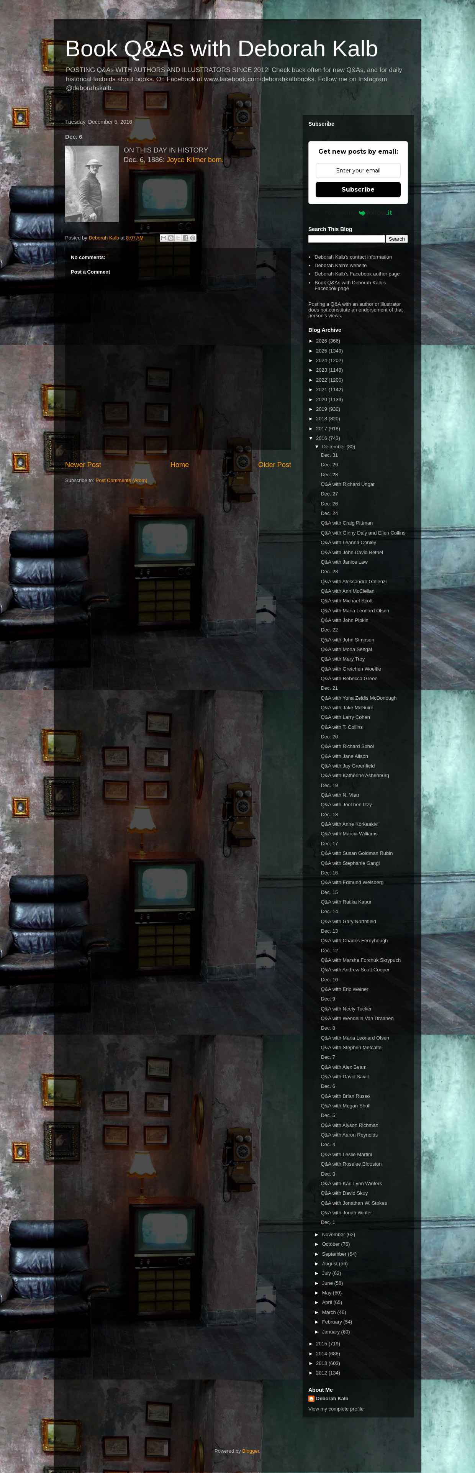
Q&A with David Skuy (344, 1193)
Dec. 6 (328, 1086)
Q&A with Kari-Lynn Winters (351, 1183)
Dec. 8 (328, 1028)
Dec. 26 (329, 504)
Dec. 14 (329, 911)
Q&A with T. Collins (342, 727)
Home (179, 465)
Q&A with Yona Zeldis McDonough (358, 698)
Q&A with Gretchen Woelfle (351, 669)
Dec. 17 (329, 843)
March (329, 1312)
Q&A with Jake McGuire (347, 707)
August (330, 1263)
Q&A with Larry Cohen (345, 717)
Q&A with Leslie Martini (346, 1154)
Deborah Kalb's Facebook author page (357, 274)
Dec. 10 (329, 980)
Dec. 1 (328, 1222)
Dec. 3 (328, 1174)
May (327, 1293)
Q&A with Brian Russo (345, 1096)
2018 (322, 419)
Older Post (274, 465)
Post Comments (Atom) (121, 480)
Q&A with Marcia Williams (349, 834)
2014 (322, 1354)
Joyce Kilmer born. (195, 160)
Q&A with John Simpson (347, 640)
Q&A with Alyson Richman (349, 1125)
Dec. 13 (329, 931)
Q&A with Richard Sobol (347, 746)
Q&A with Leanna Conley (348, 542)
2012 (322, 1373)
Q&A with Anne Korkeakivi (349, 824)
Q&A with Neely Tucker (346, 1009)
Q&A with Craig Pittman (347, 523)
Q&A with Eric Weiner (344, 989)
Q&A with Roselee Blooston (351, 1164)
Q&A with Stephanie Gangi (350, 863)
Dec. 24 (329, 513)
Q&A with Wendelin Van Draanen (357, 1018)
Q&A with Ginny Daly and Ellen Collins (363, 533)
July (327, 1273)
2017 (322, 428)
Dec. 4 (328, 1144)
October (331, 1244)
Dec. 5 (328, 1115)
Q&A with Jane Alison (344, 756)
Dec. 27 (329, 494)
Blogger (250, 1451)
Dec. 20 (329, 737)
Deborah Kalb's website (340, 265)
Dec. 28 (329, 474)
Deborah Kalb (332, 1398)
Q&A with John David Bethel (352, 552)
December (334, 446)
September (335, 1254)
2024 (322, 360)
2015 (322, 1344)
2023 (322, 370)
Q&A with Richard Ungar (348, 484)
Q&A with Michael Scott (346, 601)
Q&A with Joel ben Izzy (346, 804)
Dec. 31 (329, 455)
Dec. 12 (329, 950)
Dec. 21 (329, 688)
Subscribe (358, 189)
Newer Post (83, 465)
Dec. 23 (329, 571)
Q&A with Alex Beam (343, 1067)
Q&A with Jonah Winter (346, 1212)
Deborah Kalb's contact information (353, 257)
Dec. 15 (329, 892)
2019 (322, 409)
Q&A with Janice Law (344, 562)
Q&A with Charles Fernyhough (354, 940)
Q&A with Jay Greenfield (348, 766)
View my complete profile (336, 1409)
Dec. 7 (328, 1057)
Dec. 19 (329, 785)
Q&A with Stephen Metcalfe (351, 1047)
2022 (322, 380)
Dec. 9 (328, 999)
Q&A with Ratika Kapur (346, 902)
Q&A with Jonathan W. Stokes (354, 1203)
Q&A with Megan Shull (345, 1106)
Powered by (358, 213)
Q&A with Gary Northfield (348, 921)
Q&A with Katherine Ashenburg (355, 775)
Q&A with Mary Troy (343, 659)
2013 (322, 1363)
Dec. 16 (329, 873)
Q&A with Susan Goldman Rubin (357, 853)
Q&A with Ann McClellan (347, 591)
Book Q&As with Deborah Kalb (221, 48)
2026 (322, 341)
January (331, 1332)
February (333, 1322)
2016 (322, 438)
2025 (322, 351)
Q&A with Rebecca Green (349, 678)
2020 (322, 399)
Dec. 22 (329, 630)
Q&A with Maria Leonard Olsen (355, 610)
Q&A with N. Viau (340, 795)
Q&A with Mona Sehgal (346, 649)
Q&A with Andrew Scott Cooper (355, 970)
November (334, 1234)
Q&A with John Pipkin (344, 620)
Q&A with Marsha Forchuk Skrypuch (361, 960)
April (328, 1302)
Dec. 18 (329, 814)
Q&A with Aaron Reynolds (349, 1135)
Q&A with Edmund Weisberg (352, 882)
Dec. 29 (329, 464)
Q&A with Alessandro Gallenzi (354, 581)
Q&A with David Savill (345, 1076)
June (328, 1283)
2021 (322, 389)
